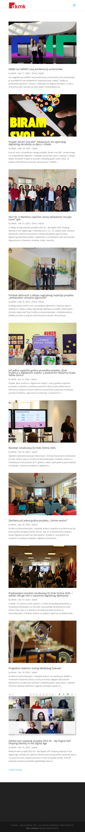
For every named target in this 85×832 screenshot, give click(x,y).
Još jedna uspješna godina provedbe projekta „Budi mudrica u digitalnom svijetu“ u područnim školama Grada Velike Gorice (42, 373)
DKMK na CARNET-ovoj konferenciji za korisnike (36, 69)
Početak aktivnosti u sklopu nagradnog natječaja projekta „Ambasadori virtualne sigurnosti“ (41, 296)
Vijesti (41, 73)
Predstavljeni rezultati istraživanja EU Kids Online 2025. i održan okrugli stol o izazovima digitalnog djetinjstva (40, 594)
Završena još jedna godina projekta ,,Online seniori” (38, 520)
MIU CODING (32, 828)
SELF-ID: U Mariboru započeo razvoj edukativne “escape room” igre (40, 218)
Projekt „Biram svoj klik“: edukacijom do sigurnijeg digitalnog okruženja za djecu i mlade (37, 143)
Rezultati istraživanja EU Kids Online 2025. (32, 447)
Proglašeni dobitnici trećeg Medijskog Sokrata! (35, 668)
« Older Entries (15, 770)
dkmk (13, 73)
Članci (34, 73)
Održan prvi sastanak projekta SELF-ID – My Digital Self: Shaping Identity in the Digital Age (40, 742)
